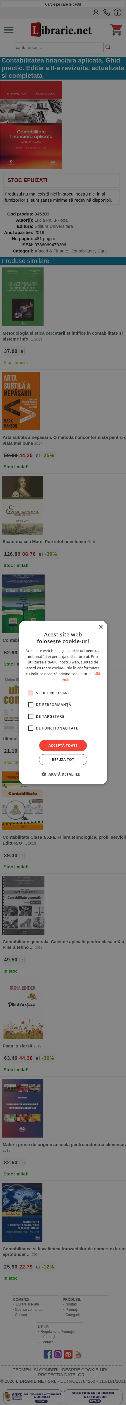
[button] (63, 774)
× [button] (100, 627)
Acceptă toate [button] (63, 745)
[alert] (63, 702)
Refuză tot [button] (63, 759)
